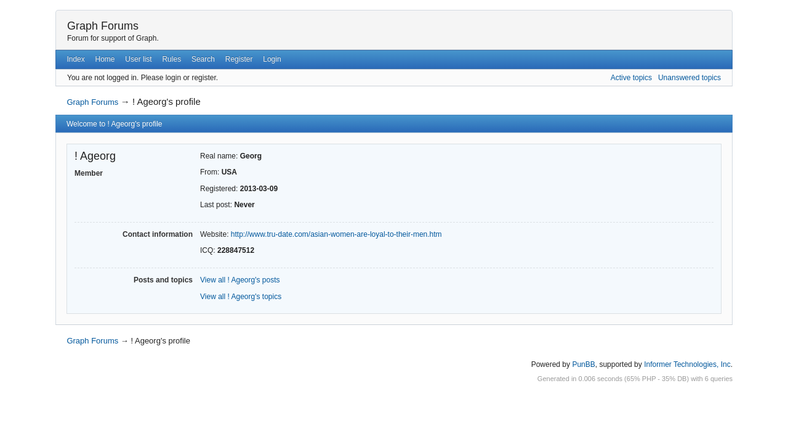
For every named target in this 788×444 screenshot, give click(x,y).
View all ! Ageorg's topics (240, 296)
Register (239, 59)
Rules (171, 59)
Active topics (631, 77)
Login (272, 59)
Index (75, 59)
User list (138, 59)
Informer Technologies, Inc (687, 364)
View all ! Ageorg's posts (239, 280)
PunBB (583, 364)
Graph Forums (103, 26)
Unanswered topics (689, 77)
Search (203, 59)
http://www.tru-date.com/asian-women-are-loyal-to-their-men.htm (336, 234)
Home (105, 59)
